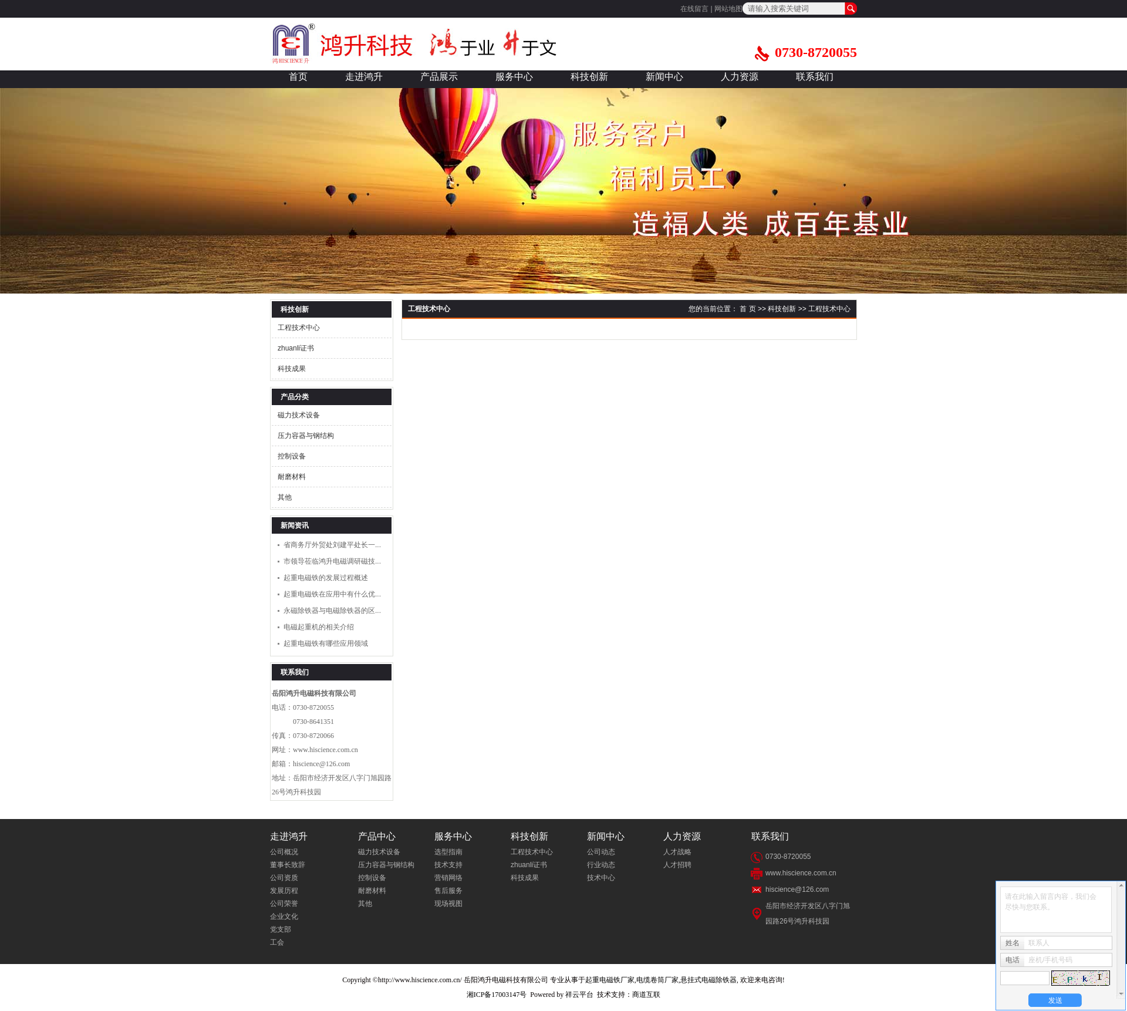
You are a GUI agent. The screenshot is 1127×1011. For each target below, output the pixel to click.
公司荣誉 (284, 903)
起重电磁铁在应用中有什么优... (332, 594)
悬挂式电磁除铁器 (708, 980)
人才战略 (677, 852)
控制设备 (292, 456)
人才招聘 (677, 865)
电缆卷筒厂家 (657, 980)
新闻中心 (664, 77)
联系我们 (815, 77)
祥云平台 (579, 994)
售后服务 (448, 891)
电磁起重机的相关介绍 (319, 627)
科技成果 (292, 369)
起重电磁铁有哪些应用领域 (326, 643)
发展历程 (284, 891)
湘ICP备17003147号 (497, 994)
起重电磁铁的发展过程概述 (326, 578)
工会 (277, 942)
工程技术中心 (299, 327)
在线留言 (694, 9)
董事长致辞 (287, 865)
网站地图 (728, 9)
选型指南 (448, 852)
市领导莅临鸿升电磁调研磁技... (332, 561)
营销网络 (448, 878)
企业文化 (284, 916)
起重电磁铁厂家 (610, 980)
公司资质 (284, 878)
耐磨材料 (292, 477)
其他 (285, 497)
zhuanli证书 (296, 348)
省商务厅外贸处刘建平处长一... (332, 545)
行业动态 (601, 865)
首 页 (747, 309)
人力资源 (739, 77)
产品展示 (439, 77)
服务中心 (514, 77)
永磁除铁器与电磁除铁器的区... (332, 610)
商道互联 (646, 994)
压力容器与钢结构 (306, 436)
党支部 (280, 929)
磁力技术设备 (299, 415)
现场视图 (448, 903)
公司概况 (284, 852)
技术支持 (448, 865)
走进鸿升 (364, 77)
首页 (298, 77)
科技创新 (589, 77)
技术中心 (601, 878)
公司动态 (601, 852)
